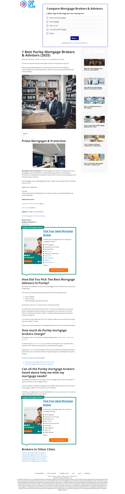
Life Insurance (26, 208)
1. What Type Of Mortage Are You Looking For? (65, 13)
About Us (59, 476)
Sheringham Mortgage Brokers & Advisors (34, 457)
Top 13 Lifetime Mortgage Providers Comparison (93, 164)
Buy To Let (53, 25)
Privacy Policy (66, 476)
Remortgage (53, 21)
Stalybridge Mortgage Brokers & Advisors (34, 459)
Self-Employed (49, 258)
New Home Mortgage (57, 18)
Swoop (86, 43)
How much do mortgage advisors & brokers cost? (39, 362)
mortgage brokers (44, 59)
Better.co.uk (72, 43)
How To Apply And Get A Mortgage (92, 107)
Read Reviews (26, 224)
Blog (49, 476)
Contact (54, 476)
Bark (69, 392)
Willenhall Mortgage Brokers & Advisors (34, 455)
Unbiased (78, 43)
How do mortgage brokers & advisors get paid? (39, 364)
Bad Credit (48, 256)
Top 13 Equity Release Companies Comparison (92, 145)
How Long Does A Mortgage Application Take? (94, 126)
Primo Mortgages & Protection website (33, 216)
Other (51, 33)
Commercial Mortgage (57, 29)
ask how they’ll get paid (40, 343)
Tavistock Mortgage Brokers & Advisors (34, 453)
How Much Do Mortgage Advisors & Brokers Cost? (93, 88)
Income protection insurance (30, 203)
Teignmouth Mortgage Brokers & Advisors (35, 461)
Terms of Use (73, 476)
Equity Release (49, 262)
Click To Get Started (57, 270)
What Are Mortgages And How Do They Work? (93, 69)
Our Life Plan (27, 4)
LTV (49, 260)
